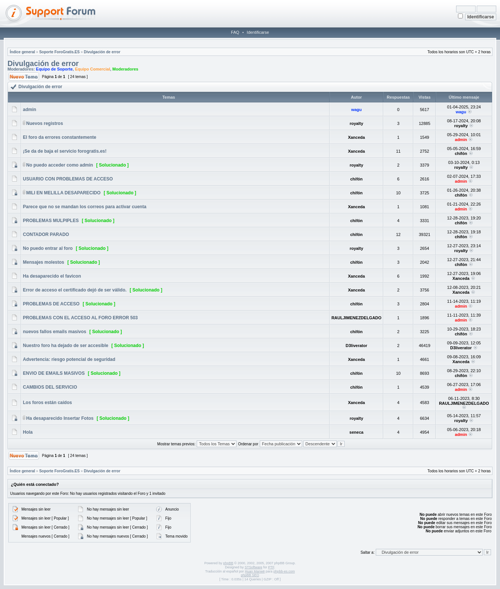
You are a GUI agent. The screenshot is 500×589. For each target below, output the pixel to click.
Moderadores (125, 69)
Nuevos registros (44, 123)
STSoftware (253, 567)
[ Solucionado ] (112, 165)
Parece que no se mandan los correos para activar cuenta (84, 206)
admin (29, 109)
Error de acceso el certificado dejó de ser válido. (75, 290)
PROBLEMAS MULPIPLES (51, 220)
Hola (28, 432)
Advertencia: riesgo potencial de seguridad (69, 359)
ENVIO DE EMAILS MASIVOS (54, 373)
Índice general (22, 52)
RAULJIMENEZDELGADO (356, 318)
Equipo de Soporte (54, 69)
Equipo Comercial (92, 69)
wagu (356, 109)
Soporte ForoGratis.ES (59, 52)
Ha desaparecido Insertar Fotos (59, 418)
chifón (461, 153)
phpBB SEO (250, 575)
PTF (271, 567)
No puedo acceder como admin (59, 165)
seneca (356, 432)
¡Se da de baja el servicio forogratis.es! (65, 151)
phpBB (228, 563)
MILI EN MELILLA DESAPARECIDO (63, 192)
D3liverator (356, 345)
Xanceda (356, 137)
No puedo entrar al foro (48, 248)
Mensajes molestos (43, 262)
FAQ (235, 32)
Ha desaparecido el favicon (52, 276)
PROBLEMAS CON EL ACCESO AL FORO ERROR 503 (80, 317)
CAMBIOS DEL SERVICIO (50, 387)
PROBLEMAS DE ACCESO (51, 304)
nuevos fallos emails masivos (54, 331)
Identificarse (258, 32)
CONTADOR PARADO (46, 234)
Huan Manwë (255, 571)
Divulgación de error (102, 52)
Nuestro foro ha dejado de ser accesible (65, 345)
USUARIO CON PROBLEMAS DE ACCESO (68, 179)
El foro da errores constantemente (59, 137)
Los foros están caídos (47, 402)
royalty (356, 123)
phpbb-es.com (284, 571)
